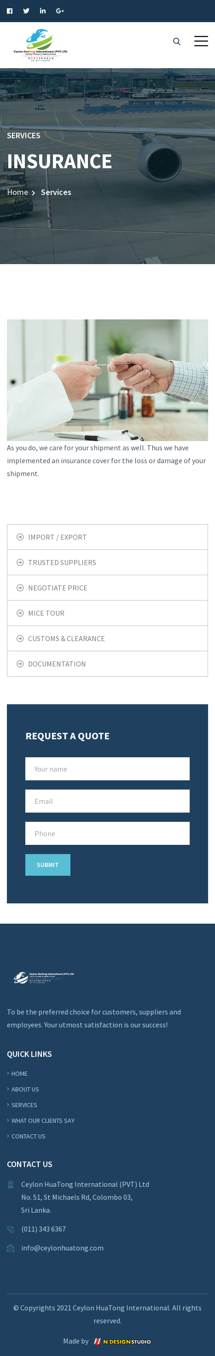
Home (17, 192)
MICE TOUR (46, 613)
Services (24, 1105)
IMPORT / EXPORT (57, 537)
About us (25, 1089)
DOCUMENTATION (57, 663)
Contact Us (29, 1136)
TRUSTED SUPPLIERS (62, 562)
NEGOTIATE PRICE (57, 587)
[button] (201, 41)
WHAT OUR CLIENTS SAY (43, 1120)
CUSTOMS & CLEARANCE (66, 638)
